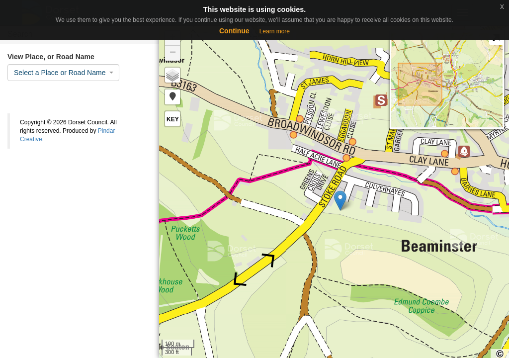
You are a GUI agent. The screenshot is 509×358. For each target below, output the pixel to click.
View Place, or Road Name (50, 57)
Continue (234, 31)
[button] (172, 97)
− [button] (173, 53)
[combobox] (63, 72)
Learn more (274, 31)
